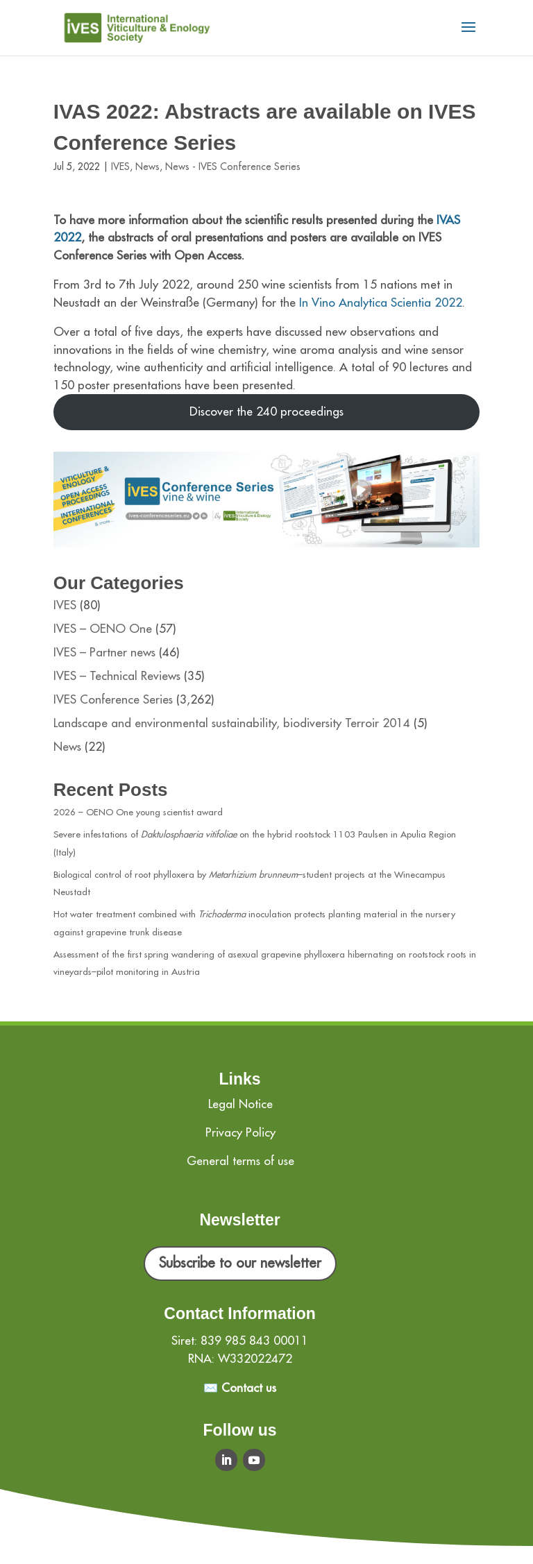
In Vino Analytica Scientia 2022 (380, 303)
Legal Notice (240, 1104)
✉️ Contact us (239, 1388)
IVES (120, 166)
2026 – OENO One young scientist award (138, 812)
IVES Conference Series (113, 700)
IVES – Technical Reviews (116, 676)
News (147, 166)
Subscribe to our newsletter (240, 1263)
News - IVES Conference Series (233, 166)
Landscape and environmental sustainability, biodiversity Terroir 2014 (231, 723)
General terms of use (240, 1161)
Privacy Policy (240, 1133)
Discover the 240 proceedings (266, 412)
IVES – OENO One (102, 629)
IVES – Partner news (104, 652)
